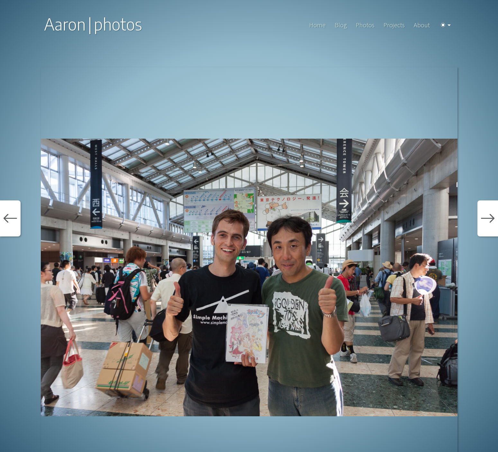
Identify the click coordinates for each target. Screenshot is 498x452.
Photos (365, 25)
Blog (341, 25)
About (422, 25)
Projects (394, 25)
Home (317, 25)
